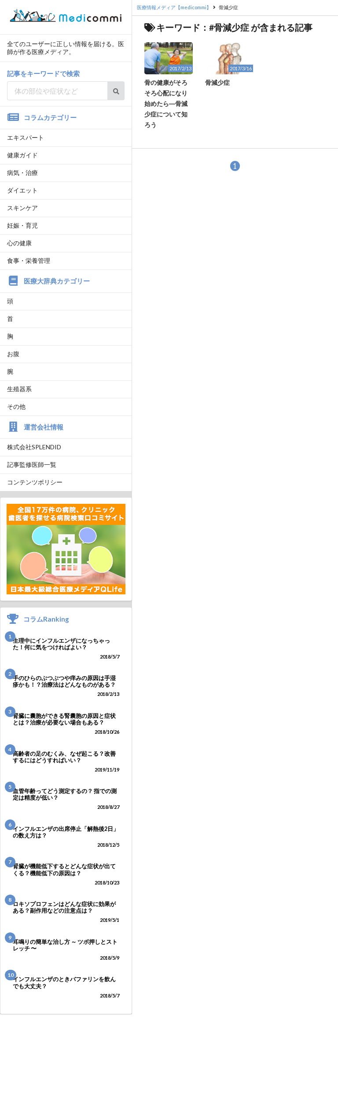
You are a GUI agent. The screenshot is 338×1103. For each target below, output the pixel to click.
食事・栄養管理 (28, 260)
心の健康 (19, 243)
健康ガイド (22, 155)
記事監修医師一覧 (31, 464)
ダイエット (22, 190)
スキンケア (22, 207)
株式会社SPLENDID (34, 447)
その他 (16, 406)
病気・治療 (22, 172)
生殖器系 (19, 389)
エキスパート (25, 137)
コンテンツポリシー (34, 482)
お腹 (13, 353)
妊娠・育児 (22, 225)
